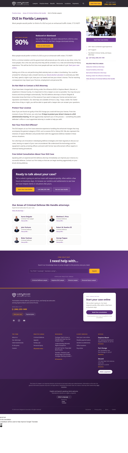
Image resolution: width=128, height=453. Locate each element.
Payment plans (30, 314)
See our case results (61, 189)
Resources (59, 3)
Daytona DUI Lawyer (57, 280)
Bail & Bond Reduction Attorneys (96, 73)
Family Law (37, 343)
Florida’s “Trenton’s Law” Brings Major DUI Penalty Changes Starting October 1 (63, 354)
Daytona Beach (103, 338)
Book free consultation (99, 312)
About (106, 409)
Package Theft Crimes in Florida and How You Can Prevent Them (62, 339)
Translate (64, 402)
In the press (15, 345)
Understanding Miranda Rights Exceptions (62, 344)
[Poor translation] (1, 425)
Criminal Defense (39, 337)
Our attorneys (16, 340)
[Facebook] (13, 320)
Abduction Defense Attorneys (95, 67)
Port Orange (102, 348)
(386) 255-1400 (110, 4)
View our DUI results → (44, 46)
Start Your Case (95, 3)
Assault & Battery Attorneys (94, 70)
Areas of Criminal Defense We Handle (34, 13)
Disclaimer (88, 409)
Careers (14, 348)
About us (15, 337)
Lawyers (35, 3)
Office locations (81, 345)
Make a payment (105, 372)
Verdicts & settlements (83, 343)
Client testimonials (17, 343)
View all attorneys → (18, 211)
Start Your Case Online (25, 189)
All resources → (59, 359)
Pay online (80, 348)
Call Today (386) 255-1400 (96, 58)
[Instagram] (19, 320)
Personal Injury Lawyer (89, 280)
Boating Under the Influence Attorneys (98, 76)
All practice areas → (39, 348)
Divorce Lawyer (73, 280)
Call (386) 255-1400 (44, 189)
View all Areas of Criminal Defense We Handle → (100, 79)
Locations (68, 3)
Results (52, 3)
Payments (76, 3)
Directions (101, 344)
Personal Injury (38, 345)
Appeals (36, 340)
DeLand (101, 359)
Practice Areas (44, 3)
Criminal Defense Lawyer (39, 280)
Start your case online (83, 337)
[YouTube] (24, 320)
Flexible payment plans (84, 340)
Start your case (18, 314)
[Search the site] (83, 3)
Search (94, 271)
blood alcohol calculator (55, 75)
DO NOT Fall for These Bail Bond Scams (63, 349)
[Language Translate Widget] (64, 397)
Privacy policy (98, 409)
